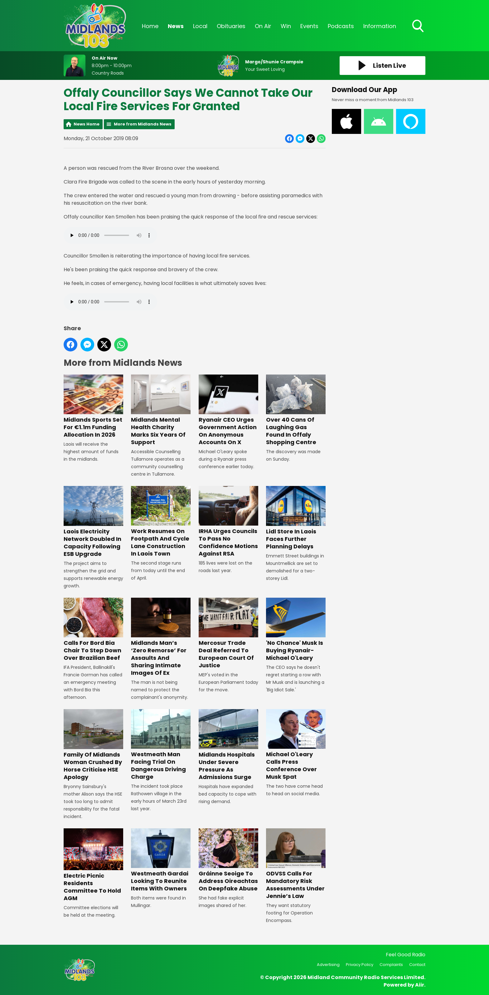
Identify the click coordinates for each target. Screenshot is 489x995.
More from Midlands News (143, 124)
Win (286, 26)
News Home (86, 124)
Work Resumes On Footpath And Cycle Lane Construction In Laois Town (161, 521)
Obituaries (231, 26)
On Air (263, 26)
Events (309, 26)
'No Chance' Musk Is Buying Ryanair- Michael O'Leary (296, 630)
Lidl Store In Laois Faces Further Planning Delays (296, 518)
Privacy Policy (359, 965)
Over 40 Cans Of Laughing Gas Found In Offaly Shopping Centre (296, 410)
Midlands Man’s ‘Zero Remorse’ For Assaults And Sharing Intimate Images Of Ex (161, 637)
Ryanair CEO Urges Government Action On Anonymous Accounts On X (228, 410)
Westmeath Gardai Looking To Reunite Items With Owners (161, 860)
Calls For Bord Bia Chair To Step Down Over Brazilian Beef (93, 630)
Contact (417, 965)
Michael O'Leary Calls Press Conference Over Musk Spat (296, 745)
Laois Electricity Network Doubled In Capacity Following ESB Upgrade (93, 521)
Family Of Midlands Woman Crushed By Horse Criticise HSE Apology (93, 745)
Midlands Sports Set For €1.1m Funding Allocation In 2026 (93, 407)
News (176, 26)
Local (200, 26)
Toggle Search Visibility (418, 26)
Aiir (419, 984)
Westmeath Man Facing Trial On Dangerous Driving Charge (161, 745)
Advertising (328, 965)
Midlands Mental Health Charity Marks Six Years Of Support (161, 410)
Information (379, 26)
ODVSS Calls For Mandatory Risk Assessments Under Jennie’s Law (296, 864)
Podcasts (341, 26)
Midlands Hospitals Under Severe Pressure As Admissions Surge (228, 745)
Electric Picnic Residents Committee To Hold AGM (93, 865)
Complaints (391, 965)
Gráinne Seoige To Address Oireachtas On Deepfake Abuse (228, 860)
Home (150, 26)
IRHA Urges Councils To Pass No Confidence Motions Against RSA (228, 521)
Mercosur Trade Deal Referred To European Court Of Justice (228, 633)
